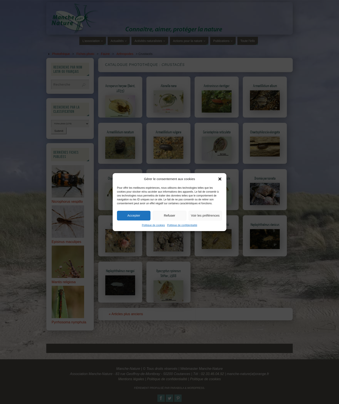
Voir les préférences (205, 223)
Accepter (133, 223)
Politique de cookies (153, 233)
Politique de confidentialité (182, 233)
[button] (220, 187)
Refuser (169, 223)
